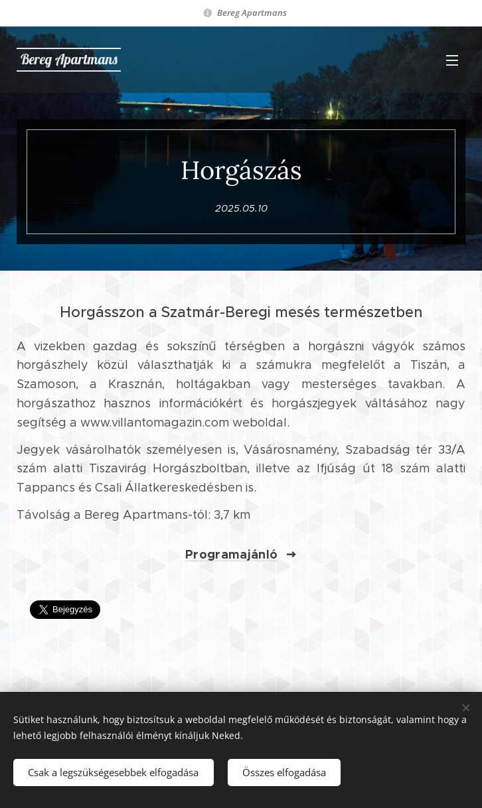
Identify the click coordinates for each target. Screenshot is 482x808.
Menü (452, 60)
